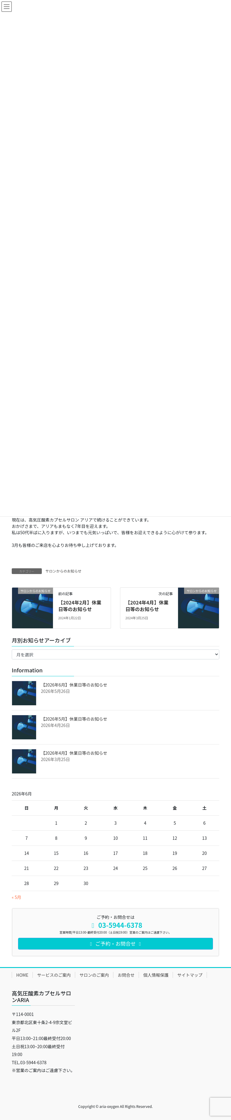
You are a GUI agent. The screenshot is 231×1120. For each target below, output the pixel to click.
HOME (22, 975)
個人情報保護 (155, 975)
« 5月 (16, 897)
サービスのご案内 (54, 975)
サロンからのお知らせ (63, 570)
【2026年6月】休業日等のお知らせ (74, 685)
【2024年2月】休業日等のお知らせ (79, 606)
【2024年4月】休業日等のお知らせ (146, 606)
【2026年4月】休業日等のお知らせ (74, 753)
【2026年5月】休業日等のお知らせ (74, 719)
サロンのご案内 (94, 975)
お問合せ (126, 975)
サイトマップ (189, 975)
